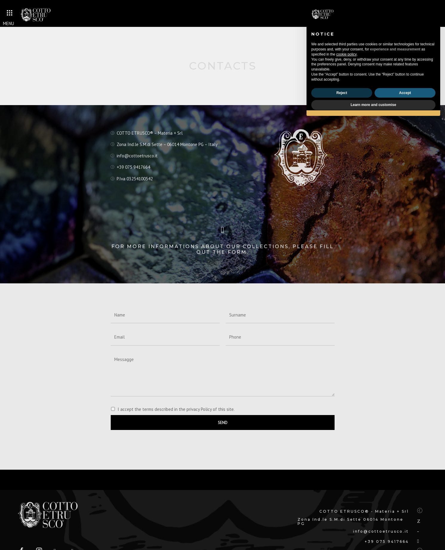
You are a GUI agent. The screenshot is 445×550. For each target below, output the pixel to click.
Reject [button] (341, 93)
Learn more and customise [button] (373, 105)
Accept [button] (405, 93)
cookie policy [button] (346, 54)
